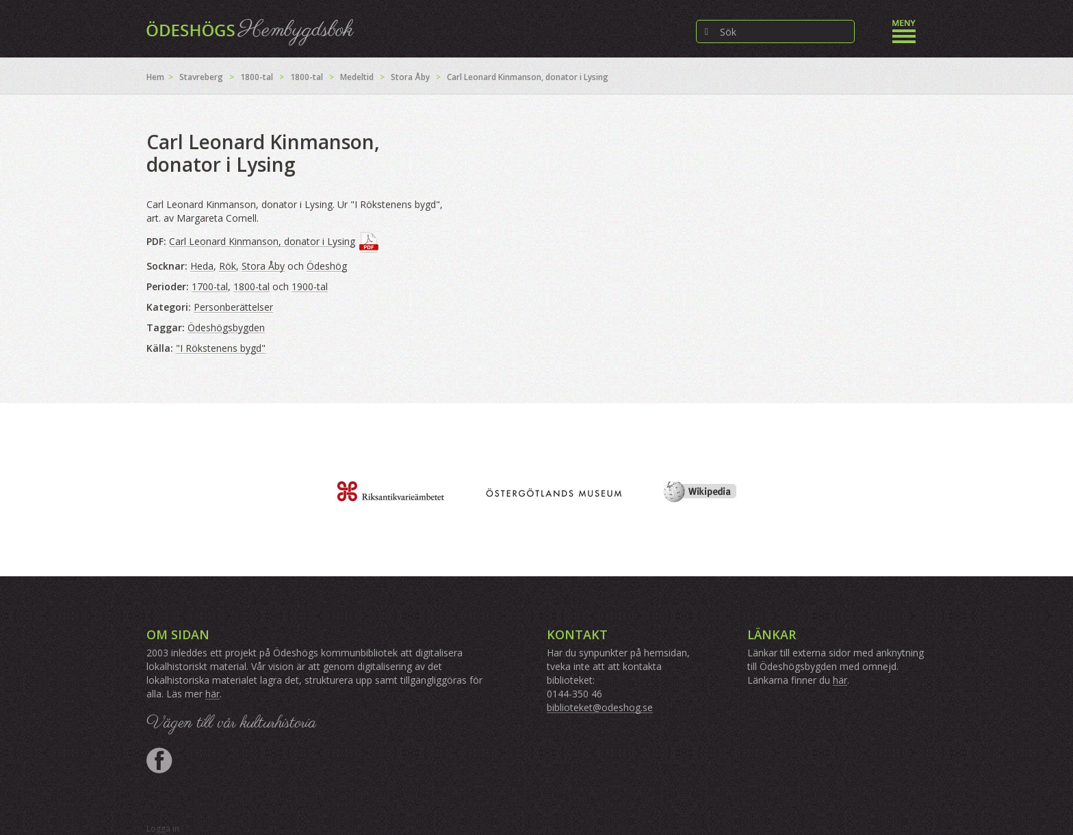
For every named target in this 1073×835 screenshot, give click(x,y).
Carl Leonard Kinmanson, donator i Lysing (262, 241)
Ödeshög (327, 265)
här (212, 693)
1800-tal (256, 77)
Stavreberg (201, 77)
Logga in (162, 828)
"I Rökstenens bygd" (221, 348)
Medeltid (357, 77)
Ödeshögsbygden (226, 327)
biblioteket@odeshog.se (600, 707)
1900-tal (310, 286)
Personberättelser (233, 306)
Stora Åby (410, 77)
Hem (155, 77)
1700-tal (210, 286)
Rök (227, 265)
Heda (202, 265)
